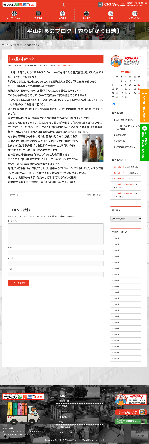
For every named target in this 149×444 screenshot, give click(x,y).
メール (10, 257)
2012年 (117, 322)
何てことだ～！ (15, 194)
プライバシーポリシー (68, 432)
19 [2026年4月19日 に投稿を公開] (139, 88)
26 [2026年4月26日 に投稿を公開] (139, 92)
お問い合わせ (134, 15)
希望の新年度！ (120, 140)
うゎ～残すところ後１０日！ (125, 184)
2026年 (117, 238)
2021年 (117, 268)
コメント (12, 220)
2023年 (117, 256)
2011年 (117, 328)
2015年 (117, 304)
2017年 (117, 292)
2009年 (117, 340)
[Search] (81, 4)
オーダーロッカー (14, 15)
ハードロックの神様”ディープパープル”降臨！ (127, 127)
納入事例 (62, 15)
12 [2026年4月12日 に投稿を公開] (139, 84)
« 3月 (112, 103)
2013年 (117, 316)
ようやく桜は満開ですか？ (124, 146)
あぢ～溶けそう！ (95, 194)
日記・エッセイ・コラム (63, 65)
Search (100, 4)
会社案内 (86, 15)
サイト (10, 268)
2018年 (117, 286)
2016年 (117, 298)
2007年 (117, 352)
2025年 (117, 244)
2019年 (117, 280)
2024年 (117, 250)
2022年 (117, 262)
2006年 (117, 358)
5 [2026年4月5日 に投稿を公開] (139, 80)
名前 (10, 247)
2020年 (117, 274)
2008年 (117, 346)
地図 (110, 15)
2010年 (117, 334)
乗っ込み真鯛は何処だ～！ (125, 119)
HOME (62, 395)
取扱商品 (38, 15)
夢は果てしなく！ (120, 134)
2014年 (117, 310)
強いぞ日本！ (119, 166)
